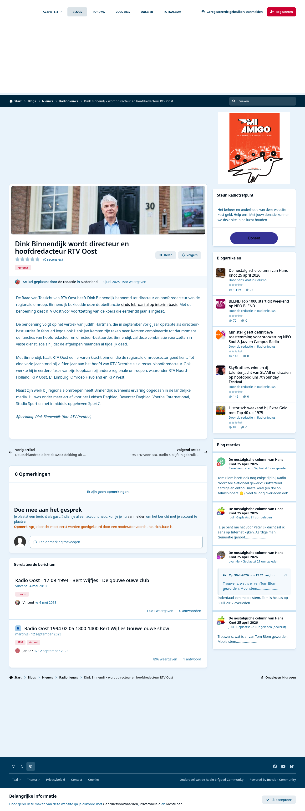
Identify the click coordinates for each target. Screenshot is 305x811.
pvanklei (234, 561)
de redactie (67, 281)
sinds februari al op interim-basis (149, 304)
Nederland (89, 281)
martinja (22, 634)
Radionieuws (266, 311)
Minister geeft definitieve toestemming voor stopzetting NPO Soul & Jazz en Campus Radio (260, 337)
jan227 (28, 651)
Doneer (254, 238)
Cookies (93, 780)
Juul (231, 517)
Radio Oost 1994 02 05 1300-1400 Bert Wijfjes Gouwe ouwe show (96, 628)
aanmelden (136, 516)
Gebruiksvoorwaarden (120, 804)
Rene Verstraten (240, 468)
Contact (76, 780)
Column (261, 280)
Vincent (21, 586)
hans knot (244, 280)
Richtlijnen (174, 804)
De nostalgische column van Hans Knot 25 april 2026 (258, 273)
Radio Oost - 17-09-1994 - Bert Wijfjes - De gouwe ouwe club (82, 580)
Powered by (272, 780)
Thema (33, 780)
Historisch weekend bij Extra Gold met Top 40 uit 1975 (258, 411)
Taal (16, 780)
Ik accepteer (279, 799)
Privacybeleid (55, 780)
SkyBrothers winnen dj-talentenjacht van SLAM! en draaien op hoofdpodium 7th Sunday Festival (260, 375)
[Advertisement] (152, 59)
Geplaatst (270, 468)
